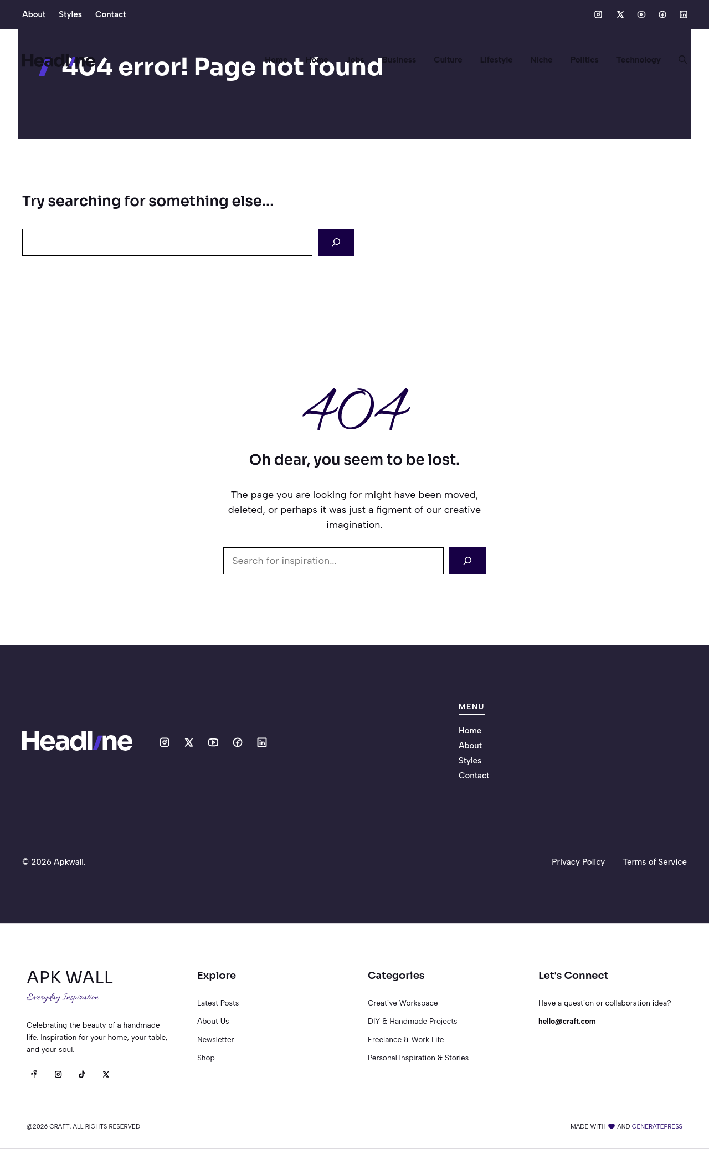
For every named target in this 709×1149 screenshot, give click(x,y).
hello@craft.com (567, 1021)
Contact (110, 14)
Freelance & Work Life (406, 1039)
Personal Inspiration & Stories (418, 1057)
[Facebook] (34, 1073)
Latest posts (218, 1002)
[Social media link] (598, 14)
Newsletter (215, 1039)
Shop (206, 1057)
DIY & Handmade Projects (412, 1021)
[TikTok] (81, 1073)
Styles (70, 14)
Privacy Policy (578, 862)
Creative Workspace (403, 1002)
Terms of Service (655, 862)
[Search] (336, 242)
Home (276, 60)
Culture (448, 60)
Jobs (355, 60)
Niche (542, 60)
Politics (585, 60)
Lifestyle (496, 60)
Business (399, 60)
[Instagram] (57, 1073)
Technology (638, 60)
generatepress (657, 1126)
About (33, 14)
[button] (678, 60)
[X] (105, 1073)
